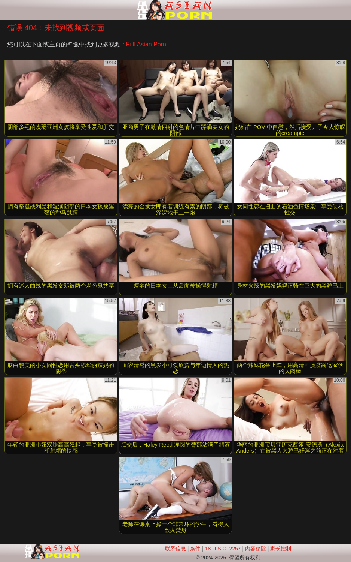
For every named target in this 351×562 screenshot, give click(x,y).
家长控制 (280, 549)
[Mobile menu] (7, 10)
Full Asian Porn (146, 44)
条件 (195, 549)
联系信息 (175, 549)
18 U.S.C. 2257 (223, 549)
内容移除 (255, 549)
